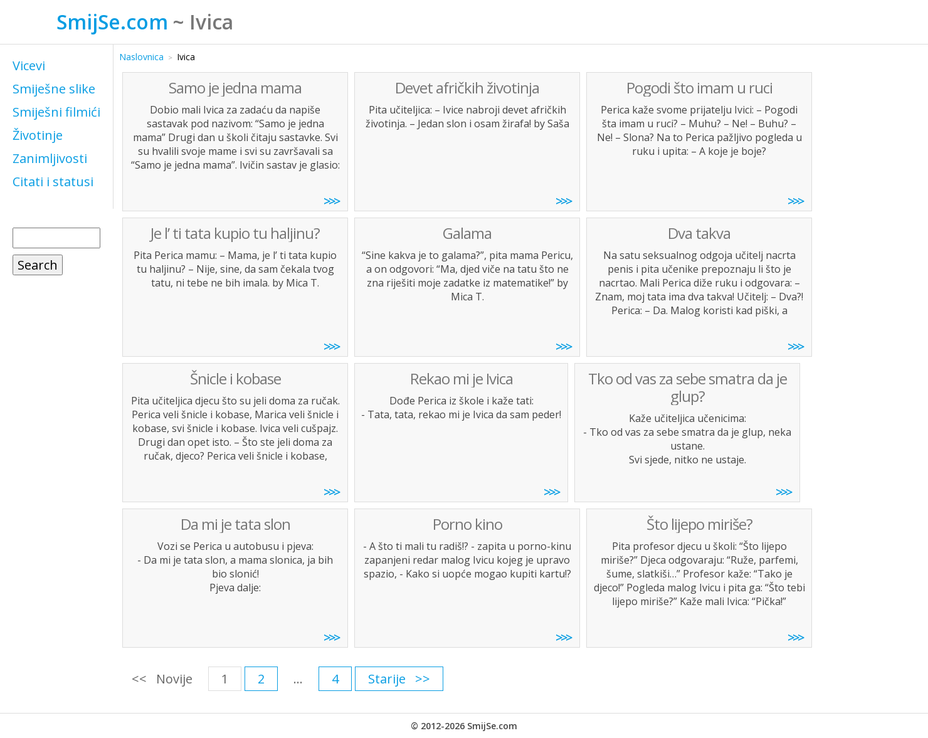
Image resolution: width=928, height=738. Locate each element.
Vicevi (29, 65)
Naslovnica (141, 57)
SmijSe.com (112, 21)
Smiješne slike (54, 88)
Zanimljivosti (50, 158)
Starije (387, 678)
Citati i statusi (53, 181)
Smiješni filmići (56, 111)
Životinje (38, 135)
